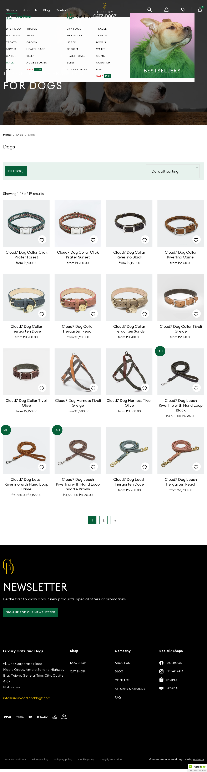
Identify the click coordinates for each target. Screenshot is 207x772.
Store (11, 12)
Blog (46, 12)
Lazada (168, 692)
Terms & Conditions (14, 762)
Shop (19, 135)
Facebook (170, 666)
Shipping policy (63, 762)
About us (122, 666)
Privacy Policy (40, 762)
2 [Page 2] (104, 522)
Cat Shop (77, 674)
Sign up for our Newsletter (32, 615)
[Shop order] (173, 171)
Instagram (171, 674)
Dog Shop (78, 666)
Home (7, 135)
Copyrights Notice (111, 762)
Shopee (168, 683)
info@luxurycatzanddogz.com (27, 701)
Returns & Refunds (130, 692)
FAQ (118, 700)
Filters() (16, 171)
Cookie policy (86, 762)
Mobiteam (198, 762)
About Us (30, 12)
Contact (62, 12)
